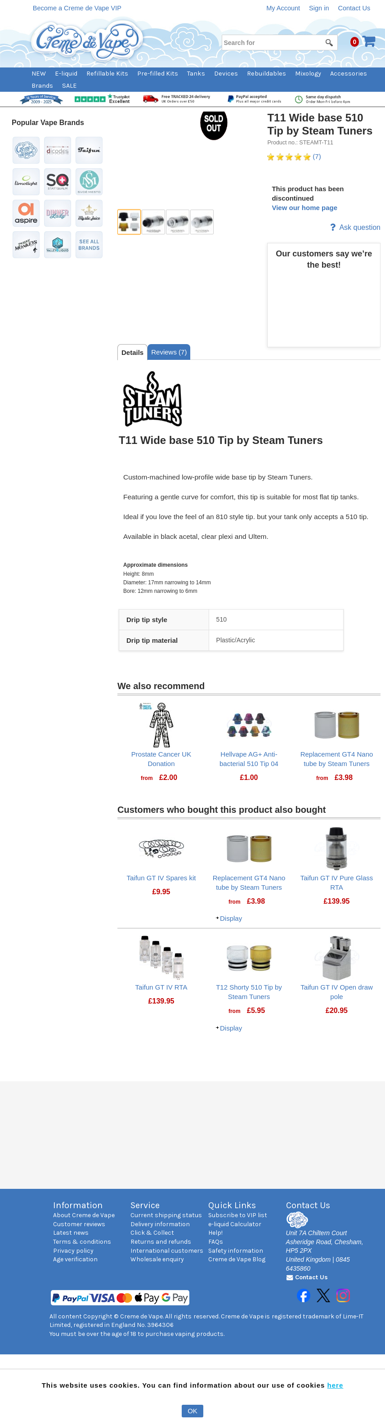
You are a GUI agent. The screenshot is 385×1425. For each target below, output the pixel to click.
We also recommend (161, 686)
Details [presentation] (132, 352)
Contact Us (354, 8)
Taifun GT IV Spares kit (161, 878)
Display (231, 918)
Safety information (235, 1251)
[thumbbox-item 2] (153, 222)
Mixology (308, 73)
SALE (69, 86)
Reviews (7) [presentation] (169, 352)
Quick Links (232, 1205)
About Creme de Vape (84, 1215)
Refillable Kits (107, 73)
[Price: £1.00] (248, 777)
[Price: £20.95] (336, 1010)
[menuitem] (43, 73)
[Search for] (279, 42)
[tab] (132, 352)
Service (145, 1205)
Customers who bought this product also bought (221, 810)
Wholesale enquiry (157, 1259)
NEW (38, 73)
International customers (166, 1251)
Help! (215, 1233)
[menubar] (204, 79)
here (335, 1385)
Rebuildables (266, 73)
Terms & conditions (82, 1242)
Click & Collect (152, 1233)
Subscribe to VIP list (237, 1215)
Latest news (71, 1233)
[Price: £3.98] (343, 777)
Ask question (355, 227)
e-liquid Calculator (234, 1224)
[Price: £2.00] (168, 777)
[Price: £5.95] (255, 1010)
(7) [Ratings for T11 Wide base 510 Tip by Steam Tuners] (294, 156)
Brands (42, 86)
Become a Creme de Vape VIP (77, 8)
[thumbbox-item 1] (129, 222)
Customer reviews (79, 1224)
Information (78, 1205)
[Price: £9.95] (161, 892)
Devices (226, 73)
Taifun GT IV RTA (161, 987)
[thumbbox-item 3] (177, 222)
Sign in (319, 8)
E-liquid (66, 73)
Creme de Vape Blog (236, 1259)
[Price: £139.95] (336, 901)
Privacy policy (73, 1251)
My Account (283, 8)
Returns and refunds (160, 1242)
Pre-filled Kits (157, 73)
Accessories (348, 73)
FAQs (215, 1242)
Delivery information (160, 1224)
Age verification (75, 1259)
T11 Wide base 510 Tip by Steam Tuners (319, 124)
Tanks (196, 73)
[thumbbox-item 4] (202, 222)
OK (192, 1411)
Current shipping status (166, 1215)
